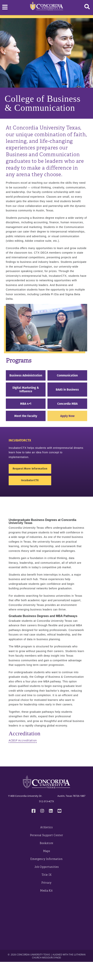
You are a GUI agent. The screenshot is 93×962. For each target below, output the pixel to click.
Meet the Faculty (25, 416)
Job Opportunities (46, 867)
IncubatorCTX (30, 480)
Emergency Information (46, 859)
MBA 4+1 (25, 403)
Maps (46, 851)
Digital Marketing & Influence (25, 389)
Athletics (46, 827)
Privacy (46, 882)
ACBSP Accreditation (23, 740)
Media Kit (46, 890)
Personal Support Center (46, 835)
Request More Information (30, 468)
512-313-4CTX (46, 801)
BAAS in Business (67, 389)
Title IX (47, 874)
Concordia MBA (67, 403)
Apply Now (67, 416)
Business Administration (25, 375)
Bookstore (46, 843)
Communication (67, 375)
